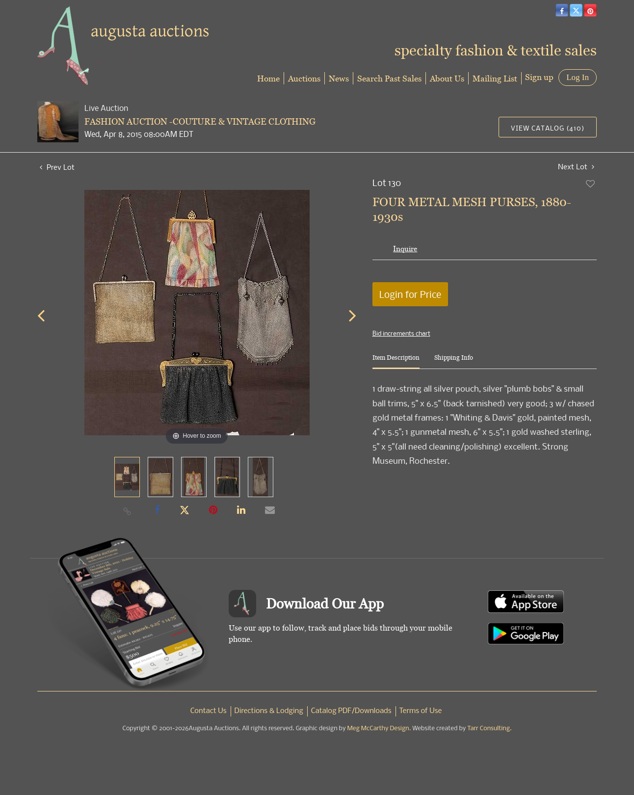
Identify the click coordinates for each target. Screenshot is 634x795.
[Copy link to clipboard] (127, 511)
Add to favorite (591, 183)
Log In (577, 77)
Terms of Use (420, 711)
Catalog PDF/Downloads (351, 711)
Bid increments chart (401, 333)
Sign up (539, 76)
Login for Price (410, 294)
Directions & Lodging (269, 711)
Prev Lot (57, 167)
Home (268, 78)
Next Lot (576, 166)
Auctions (304, 78)
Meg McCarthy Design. (379, 728)
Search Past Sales (389, 78)
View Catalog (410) (547, 127)
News (339, 78)
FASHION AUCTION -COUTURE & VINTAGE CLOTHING (200, 121)
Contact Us (208, 711)
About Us (447, 78)
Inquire (405, 248)
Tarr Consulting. (489, 728)
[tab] (396, 361)
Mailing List (495, 78)
